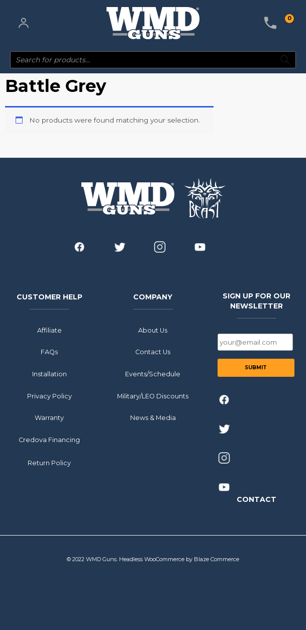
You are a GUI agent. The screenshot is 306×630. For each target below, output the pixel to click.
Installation (49, 374)
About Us (152, 330)
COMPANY (152, 296)
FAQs (49, 352)
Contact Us (152, 352)
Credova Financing (49, 440)
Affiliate (49, 330)
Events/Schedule (152, 374)
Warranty (49, 418)
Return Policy (49, 463)
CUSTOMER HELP (49, 296)
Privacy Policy (49, 395)
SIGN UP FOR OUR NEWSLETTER (256, 300)
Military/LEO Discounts (152, 395)
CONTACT (256, 498)
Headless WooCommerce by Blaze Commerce (179, 559)
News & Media (153, 418)
